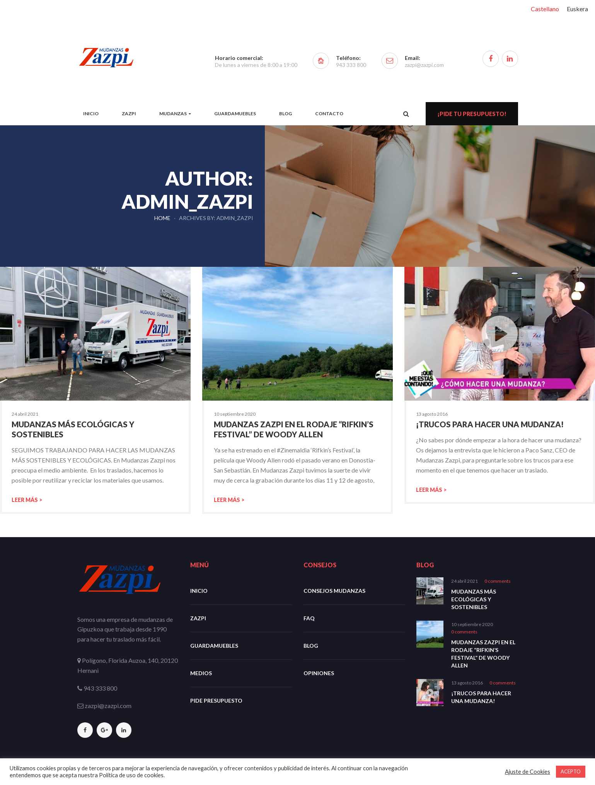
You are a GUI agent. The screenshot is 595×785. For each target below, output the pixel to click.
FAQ (309, 618)
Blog (310, 645)
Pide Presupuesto (216, 700)
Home (162, 218)
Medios (201, 673)
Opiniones (318, 673)
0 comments (497, 581)
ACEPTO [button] (571, 771)
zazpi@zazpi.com (424, 64)
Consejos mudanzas (334, 590)
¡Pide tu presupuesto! (471, 114)
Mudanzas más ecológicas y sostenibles (473, 599)
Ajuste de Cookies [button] (527, 771)
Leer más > (27, 500)
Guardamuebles (214, 645)
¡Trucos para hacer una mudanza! (489, 424)
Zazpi (198, 618)
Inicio (199, 590)
